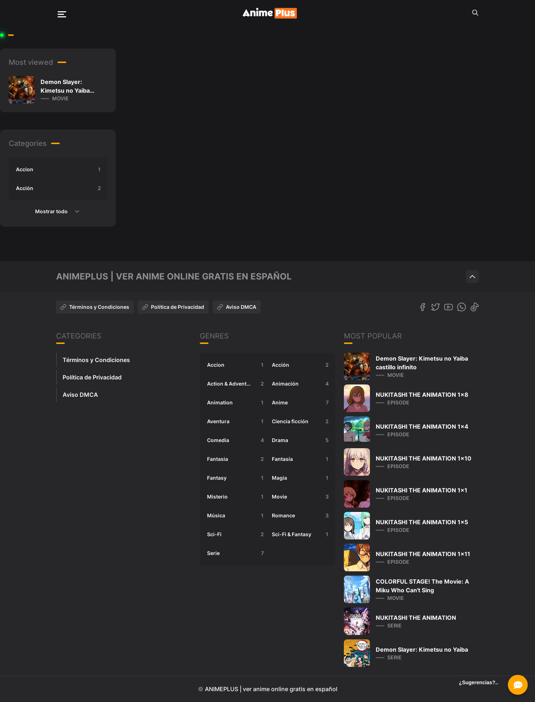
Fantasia (236, 459)
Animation (236, 402)
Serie (236, 553)
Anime (301, 402)
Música (236, 515)
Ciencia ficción (301, 421)
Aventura (236, 421)
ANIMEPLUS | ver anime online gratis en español (271, 689)
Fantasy (236, 478)
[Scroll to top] (472, 276)
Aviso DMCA (236, 307)
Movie (301, 496)
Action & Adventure (236, 383)
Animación (301, 383)
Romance (301, 515)
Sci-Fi (236, 534)
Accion (59, 169)
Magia (301, 478)
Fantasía (301, 459)
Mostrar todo (58, 211)
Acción (59, 188)
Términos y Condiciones (94, 307)
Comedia (236, 440)
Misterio (236, 496)
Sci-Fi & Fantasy (301, 534)
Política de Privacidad (173, 307)
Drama (301, 440)
